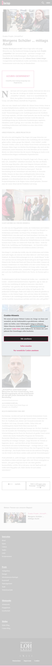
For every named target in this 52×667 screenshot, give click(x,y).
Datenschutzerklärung (38, 326)
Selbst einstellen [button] (26, 346)
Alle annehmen (26, 339)
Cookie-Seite (16, 329)
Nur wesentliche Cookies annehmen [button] (25, 350)
